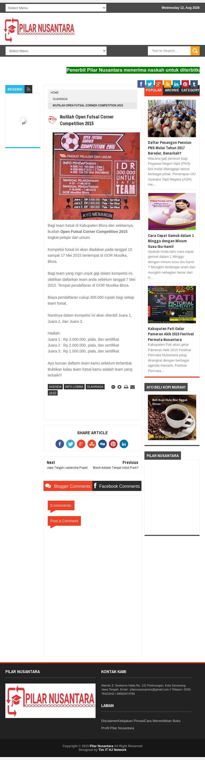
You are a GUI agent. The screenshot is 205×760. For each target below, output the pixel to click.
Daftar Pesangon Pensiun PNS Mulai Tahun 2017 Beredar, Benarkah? (169, 148)
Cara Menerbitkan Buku (162, 721)
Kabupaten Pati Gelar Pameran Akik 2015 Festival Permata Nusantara (171, 334)
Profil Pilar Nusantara (117, 728)
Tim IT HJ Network (112, 750)
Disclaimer (109, 721)
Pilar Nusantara (101, 746)
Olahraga (60, 99)
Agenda (55, 386)
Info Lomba (74, 386)
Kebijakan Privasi (130, 721)
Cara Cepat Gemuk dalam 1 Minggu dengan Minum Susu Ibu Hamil (171, 241)
